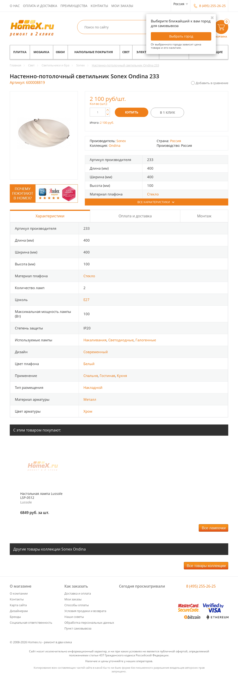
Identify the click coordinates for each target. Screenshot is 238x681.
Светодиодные (121, 340)
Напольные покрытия (93, 52)
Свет (126, 52)
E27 (86, 299)
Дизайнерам (19, 611)
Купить (131, 112)
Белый (89, 363)
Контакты (99, 5)
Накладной (92, 387)
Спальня (90, 375)
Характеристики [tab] (50, 216)
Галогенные (146, 340)
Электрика (145, 52)
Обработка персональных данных (89, 622)
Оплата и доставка (40, 5)
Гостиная (107, 375)
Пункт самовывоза (77, 628)
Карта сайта (18, 605)
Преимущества (73, 5)
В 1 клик (167, 112)
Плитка (19, 52)
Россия (175, 141)
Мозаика (41, 52)
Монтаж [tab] (204, 216)
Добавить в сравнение (212, 83)
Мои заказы (122, 5)
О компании (19, 593)
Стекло (153, 194)
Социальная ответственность (31, 622)
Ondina (114, 145)
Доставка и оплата (77, 593)
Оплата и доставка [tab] (135, 216)
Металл (89, 399)
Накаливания (94, 340)
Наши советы (74, 617)
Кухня (122, 375)
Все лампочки (214, 528)
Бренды (15, 617)
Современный (95, 351)
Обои (60, 52)
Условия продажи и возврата (85, 611)
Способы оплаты (76, 605)
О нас (15, 5)
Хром (87, 411)
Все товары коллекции (206, 566)
